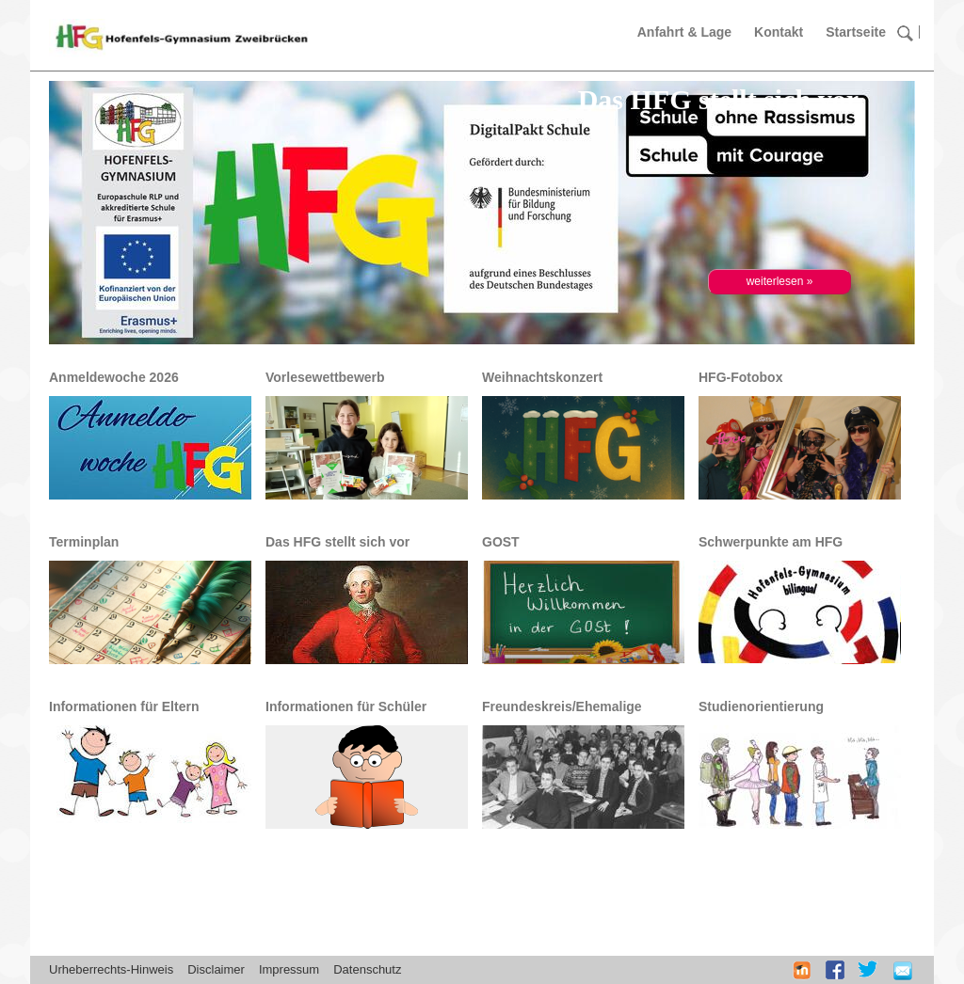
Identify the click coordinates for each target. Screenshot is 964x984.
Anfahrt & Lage (684, 32)
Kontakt (778, 32)
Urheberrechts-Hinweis (111, 969)
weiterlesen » (780, 281)
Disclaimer (216, 969)
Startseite (856, 32)
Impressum (289, 969)
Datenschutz (367, 969)
